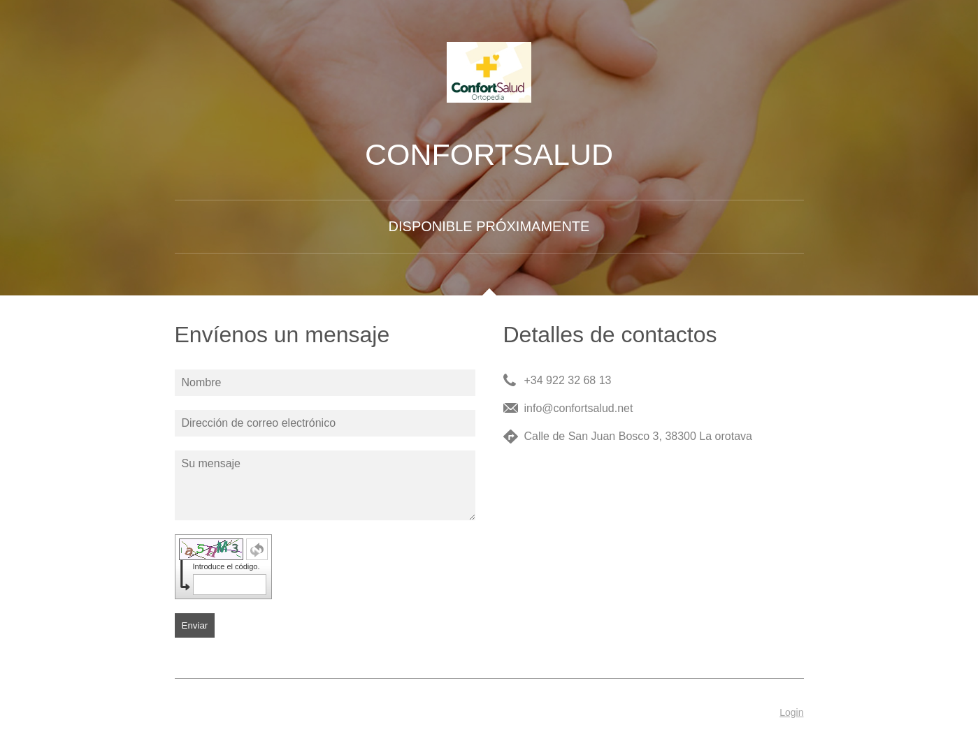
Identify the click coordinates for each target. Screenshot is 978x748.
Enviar (195, 625)
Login (791, 712)
